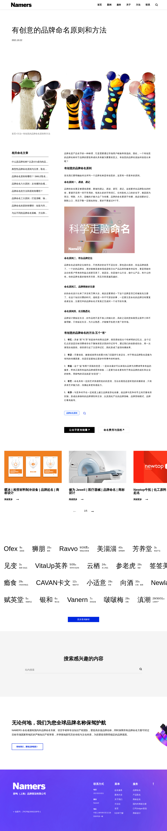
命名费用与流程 (114, 430)
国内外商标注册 (140, 804)
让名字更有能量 (79, 430)
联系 (148, 5)
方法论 (117, 804)
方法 (138, 5)
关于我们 (118, 799)
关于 (128, 5)
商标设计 (137, 813)
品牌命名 (137, 790)
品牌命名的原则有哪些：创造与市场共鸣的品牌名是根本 (30, 205)
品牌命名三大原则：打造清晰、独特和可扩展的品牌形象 (30, 198)
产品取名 (137, 795)
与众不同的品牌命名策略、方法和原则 (30, 213)
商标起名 (137, 799)
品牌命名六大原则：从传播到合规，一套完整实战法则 (30, 184)
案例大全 (118, 795)
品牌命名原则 (71, 413)
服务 (119, 5)
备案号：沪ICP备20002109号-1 (28, 812)
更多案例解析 (83, 619)
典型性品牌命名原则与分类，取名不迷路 (30, 169)
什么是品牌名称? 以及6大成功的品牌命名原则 (30, 162)
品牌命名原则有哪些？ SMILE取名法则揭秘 (30, 176)
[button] (92, 511)
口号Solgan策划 (140, 808)
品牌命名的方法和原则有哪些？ (27, 191)
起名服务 (118, 790)
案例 (109, 5)
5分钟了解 (119, 813)
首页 (99, 5)
